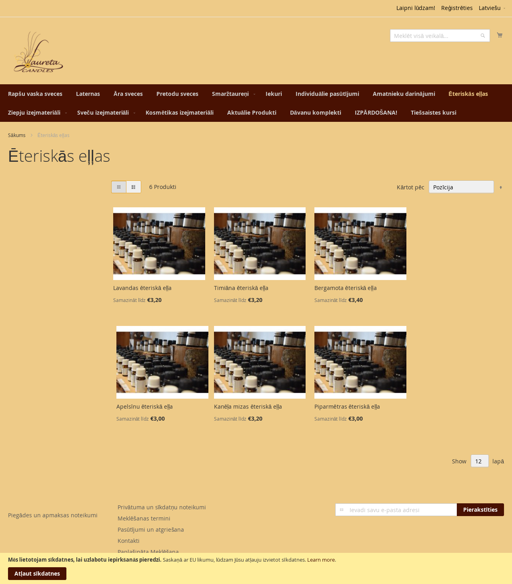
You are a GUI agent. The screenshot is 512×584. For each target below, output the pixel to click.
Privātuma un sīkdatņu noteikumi (162, 507)
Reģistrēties (457, 8)
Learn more (321, 559)
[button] (492, 8)
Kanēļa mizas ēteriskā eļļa (248, 406)
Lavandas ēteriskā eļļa (142, 288)
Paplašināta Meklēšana (148, 552)
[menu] (256, 103)
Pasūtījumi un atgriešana (151, 529)
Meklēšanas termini (144, 518)
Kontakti (129, 540)
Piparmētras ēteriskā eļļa (347, 406)
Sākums (17, 135)
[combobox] (440, 35)
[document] (256, 568)
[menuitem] (35, 93)
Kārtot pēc (410, 187)
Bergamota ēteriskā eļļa (345, 288)
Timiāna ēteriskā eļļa (241, 288)
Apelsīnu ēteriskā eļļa (144, 406)
